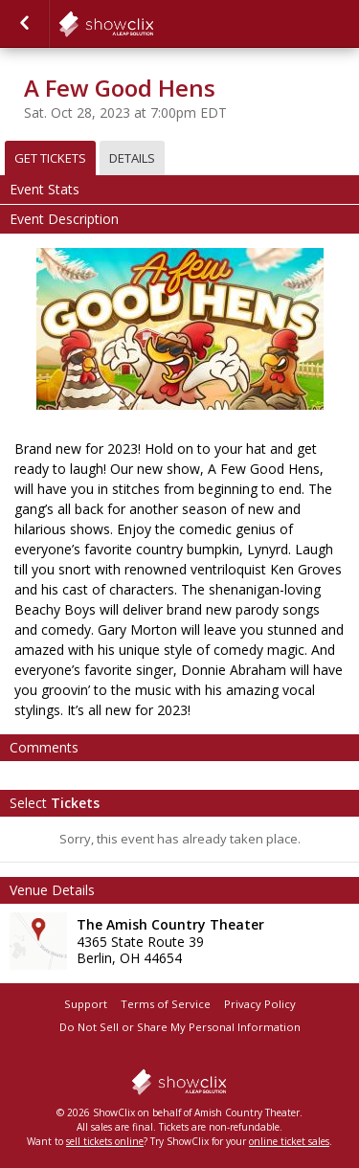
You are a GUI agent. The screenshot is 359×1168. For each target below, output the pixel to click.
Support (85, 1004)
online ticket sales (289, 1141)
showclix (153, 24)
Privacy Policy (260, 1004)
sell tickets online (105, 1141)
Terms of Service (166, 1004)
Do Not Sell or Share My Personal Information (180, 1027)
